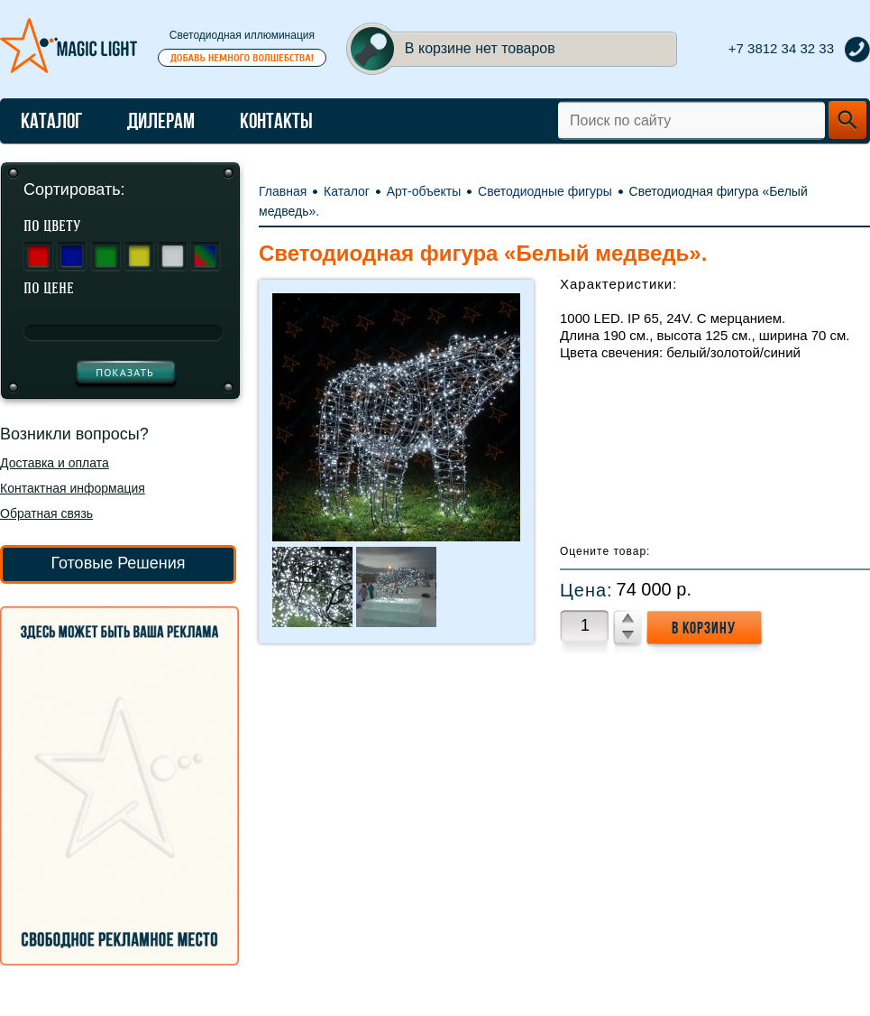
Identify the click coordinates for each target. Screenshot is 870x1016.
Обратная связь (46, 513)
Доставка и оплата (54, 463)
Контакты (276, 120)
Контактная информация (72, 488)
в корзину (704, 628)
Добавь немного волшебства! (242, 57)
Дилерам (161, 120)
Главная (283, 191)
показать (125, 372)
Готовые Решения (117, 563)
